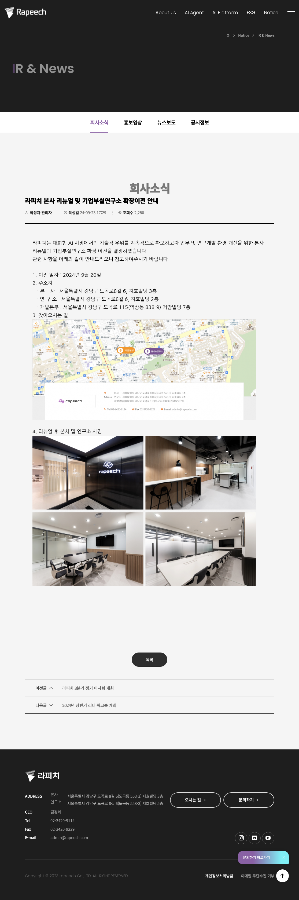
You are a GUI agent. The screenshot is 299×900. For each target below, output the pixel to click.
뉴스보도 (166, 122)
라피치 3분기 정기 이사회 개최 (74, 688)
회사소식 (99, 122)
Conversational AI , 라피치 (25, 12)
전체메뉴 (291, 12)
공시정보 (200, 122)
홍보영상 (133, 122)
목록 (149, 659)
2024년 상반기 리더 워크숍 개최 (75, 705)
